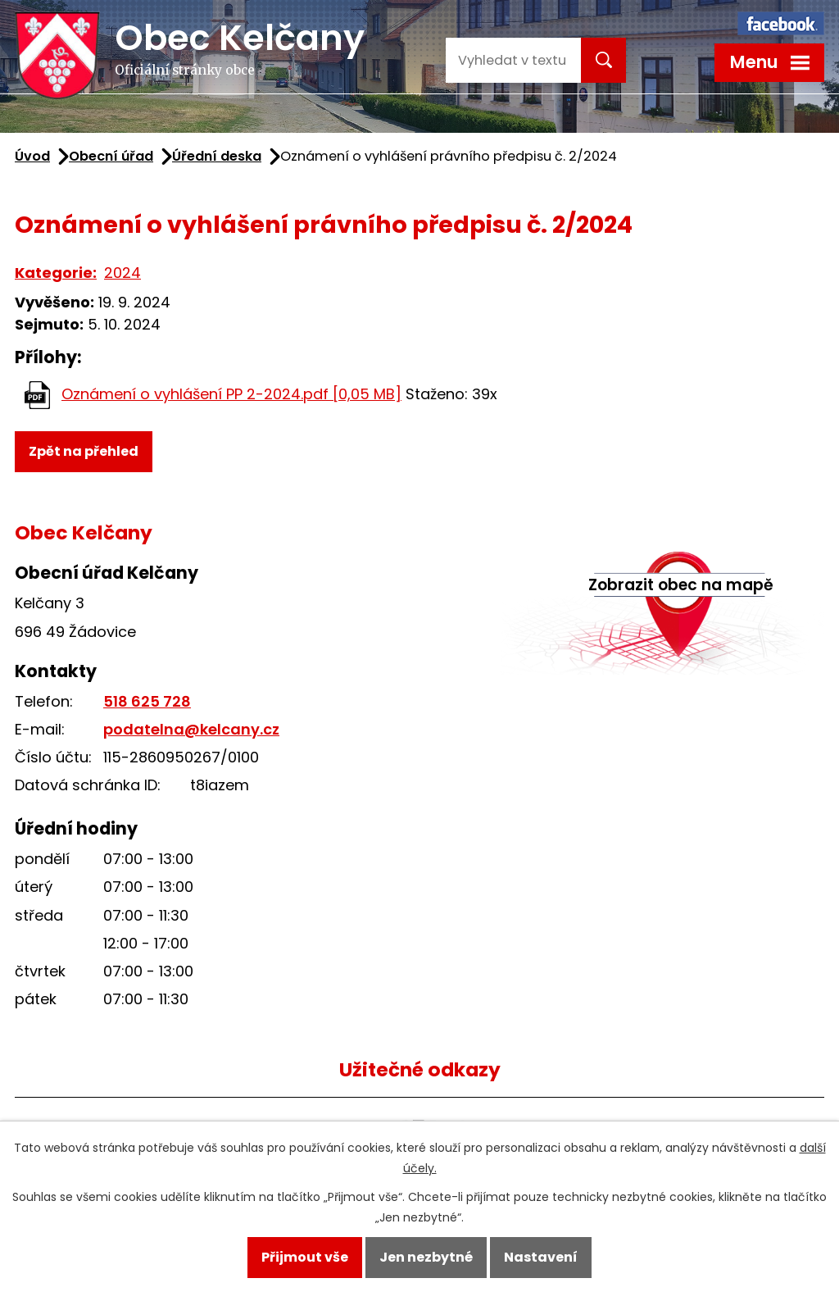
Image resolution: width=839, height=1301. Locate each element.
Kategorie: (56, 272)
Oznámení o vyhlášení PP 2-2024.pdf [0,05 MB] (231, 394)
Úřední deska (216, 156)
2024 (122, 272)
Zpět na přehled (83, 451)
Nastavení (541, 1257)
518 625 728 (147, 701)
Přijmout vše (304, 1257)
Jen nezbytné (426, 1257)
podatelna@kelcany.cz (191, 729)
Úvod (32, 156)
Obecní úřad (111, 156)
